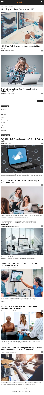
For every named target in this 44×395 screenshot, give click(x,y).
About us (18, 388)
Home (2, 6)
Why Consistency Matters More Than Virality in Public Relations (20, 181)
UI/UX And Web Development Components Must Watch (20, 47)
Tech (2, 125)
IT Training (3, 114)
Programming (4, 120)
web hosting (4, 130)
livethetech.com (26, 391)
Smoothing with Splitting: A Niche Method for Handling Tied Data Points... (20, 307)
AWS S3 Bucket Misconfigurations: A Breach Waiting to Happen (22, 140)
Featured (3, 112)
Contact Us (25, 388)
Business (3, 109)
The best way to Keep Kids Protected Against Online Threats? (19, 90)
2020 (6, 6)
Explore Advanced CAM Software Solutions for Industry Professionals (20, 264)
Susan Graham (5, 352)
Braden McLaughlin (6, 226)
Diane (2, 50)
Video (2, 127)
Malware (3, 117)
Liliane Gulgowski (5, 310)
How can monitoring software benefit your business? (18, 223)
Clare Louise (4, 185)
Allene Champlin (5, 267)
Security (3, 122)
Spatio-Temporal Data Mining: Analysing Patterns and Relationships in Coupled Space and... (21, 349)
